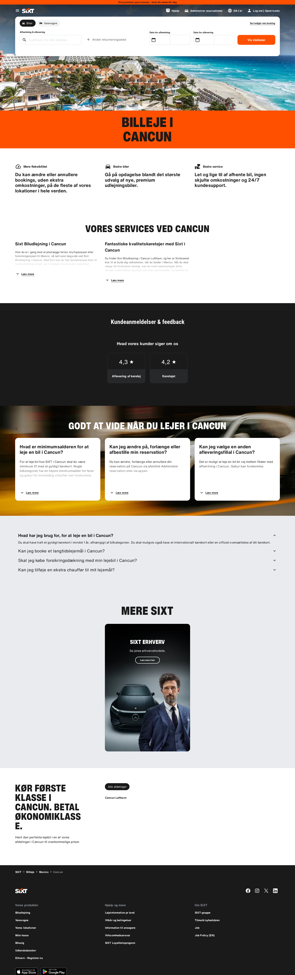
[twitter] (266, 870)
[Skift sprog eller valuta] (235, 10)
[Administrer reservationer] (203, 10)
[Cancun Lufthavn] (116, 777)
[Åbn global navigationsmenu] (17, 10)
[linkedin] (275, 870)
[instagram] (257, 870)
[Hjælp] (172, 10)
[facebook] (248, 870)
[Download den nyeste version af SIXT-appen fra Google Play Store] (53, 951)
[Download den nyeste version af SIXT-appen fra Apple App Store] (26, 951)
